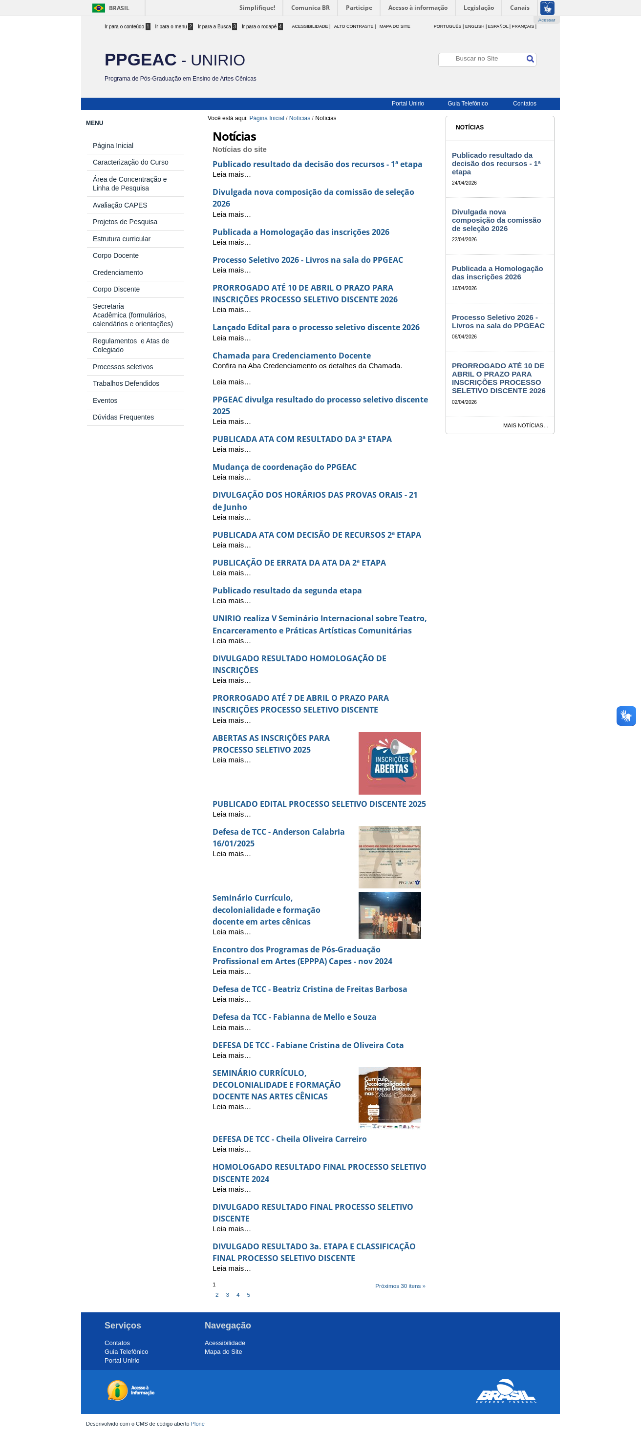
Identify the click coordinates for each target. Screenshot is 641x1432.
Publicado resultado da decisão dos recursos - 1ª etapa (318, 164)
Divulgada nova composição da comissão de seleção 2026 (496, 220)
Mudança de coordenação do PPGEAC (285, 467)
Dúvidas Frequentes (123, 417)
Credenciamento (118, 272)
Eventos (105, 400)
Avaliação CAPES (120, 205)
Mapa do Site (395, 26)
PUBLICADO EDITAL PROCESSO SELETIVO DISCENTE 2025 (319, 804)
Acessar (547, 19)
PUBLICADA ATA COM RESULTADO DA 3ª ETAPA (302, 439)
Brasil (119, 8)
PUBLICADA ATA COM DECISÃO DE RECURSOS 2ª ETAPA (317, 534)
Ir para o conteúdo (127, 26)
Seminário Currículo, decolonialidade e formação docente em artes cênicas (266, 909)
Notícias (299, 118)
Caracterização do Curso (131, 162)
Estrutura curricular (121, 239)
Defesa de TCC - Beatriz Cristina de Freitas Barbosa (310, 989)
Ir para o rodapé (262, 26)
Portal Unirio (408, 103)
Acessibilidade (225, 1343)
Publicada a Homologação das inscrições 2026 (301, 232)
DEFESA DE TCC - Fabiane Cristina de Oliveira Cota (308, 1045)
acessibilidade (310, 26)
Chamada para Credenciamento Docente (292, 355)
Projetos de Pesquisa (125, 222)
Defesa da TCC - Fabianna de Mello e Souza (295, 1016)
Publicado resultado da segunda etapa (287, 590)
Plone (198, 1424)
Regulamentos (117, 341)
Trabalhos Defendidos (126, 383)
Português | (449, 26)
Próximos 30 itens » (400, 1286)
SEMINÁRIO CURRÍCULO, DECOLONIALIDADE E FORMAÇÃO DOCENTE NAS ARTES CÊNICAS (277, 1085)
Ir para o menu (174, 26)
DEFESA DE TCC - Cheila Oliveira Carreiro (290, 1139)
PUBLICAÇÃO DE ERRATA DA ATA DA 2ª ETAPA (299, 562)
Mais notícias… (526, 425)
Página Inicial (266, 118)
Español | (499, 26)
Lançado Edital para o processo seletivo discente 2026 (316, 327)
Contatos (524, 103)
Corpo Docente (116, 255)
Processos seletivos (123, 367)
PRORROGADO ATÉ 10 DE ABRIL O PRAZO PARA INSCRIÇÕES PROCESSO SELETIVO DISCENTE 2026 (499, 378)
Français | (524, 26)
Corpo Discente (116, 289)
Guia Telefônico (468, 103)
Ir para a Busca (217, 26)
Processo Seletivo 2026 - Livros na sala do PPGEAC (308, 259)
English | (476, 26)
